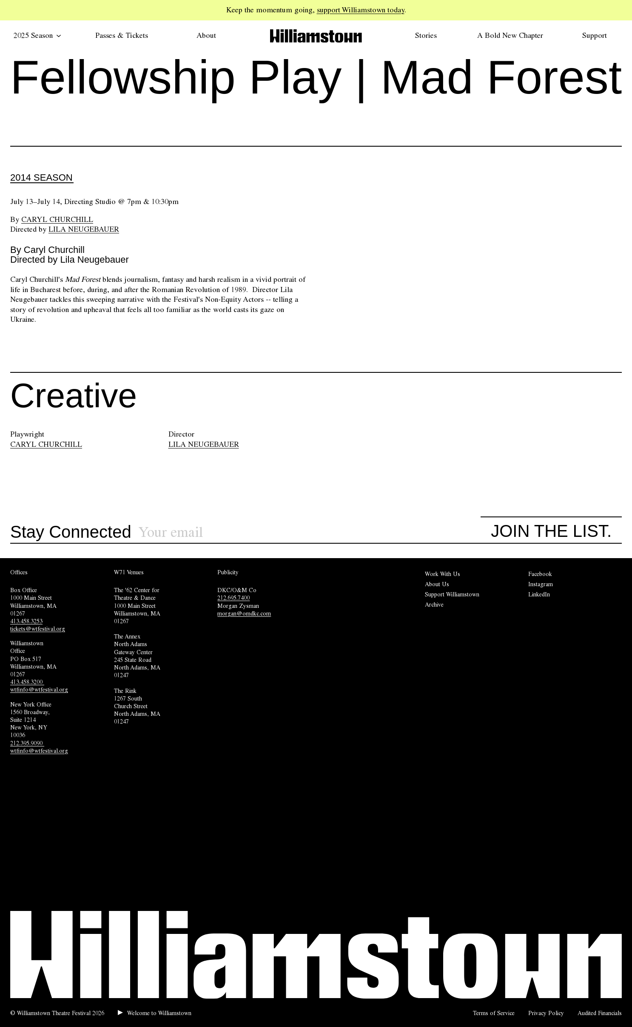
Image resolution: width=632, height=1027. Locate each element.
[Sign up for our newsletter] (309, 532)
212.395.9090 (27, 743)
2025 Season (37, 35)
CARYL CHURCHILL (46, 444)
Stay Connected (70, 532)
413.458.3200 (27, 681)
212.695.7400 (233, 597)
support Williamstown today (360, 10)
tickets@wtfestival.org (37, 628)
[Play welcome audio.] (154, 1013)
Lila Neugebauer (83, 229)
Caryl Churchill (57, 219)
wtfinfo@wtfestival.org (39, 689)
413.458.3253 (26, 621)
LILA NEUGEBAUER (203, 444)
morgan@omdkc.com (244, 613)
